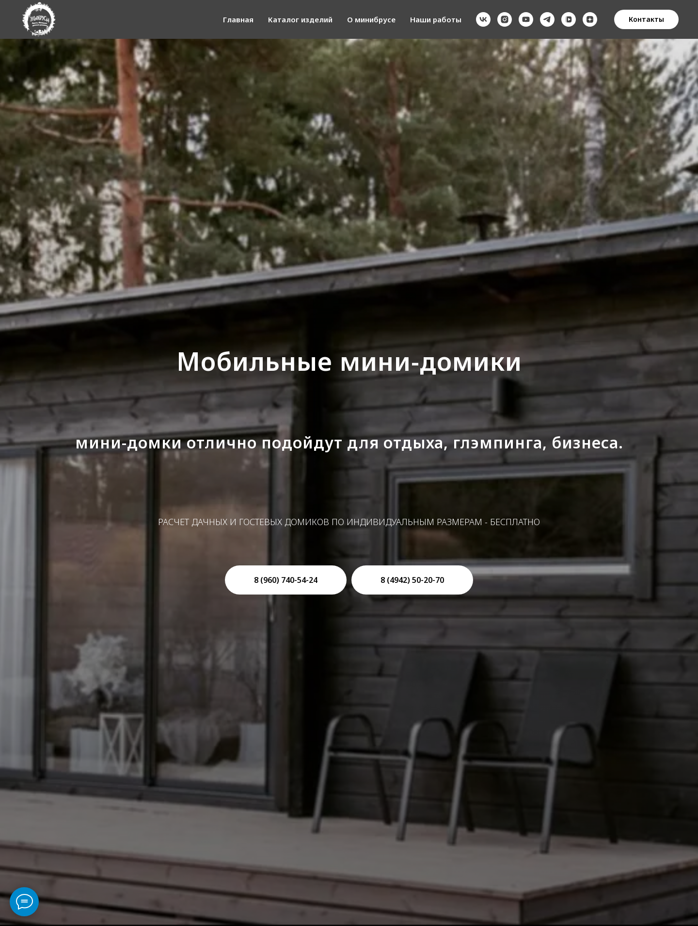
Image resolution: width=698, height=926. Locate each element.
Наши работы (435, 19)
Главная (238, 19)
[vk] (483, 19)
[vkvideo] (568, 19)
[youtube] (526, 19)
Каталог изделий (300, 19)
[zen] (590, 19)
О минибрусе (371, 19)
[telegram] (547, 19)
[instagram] (504, 19)
